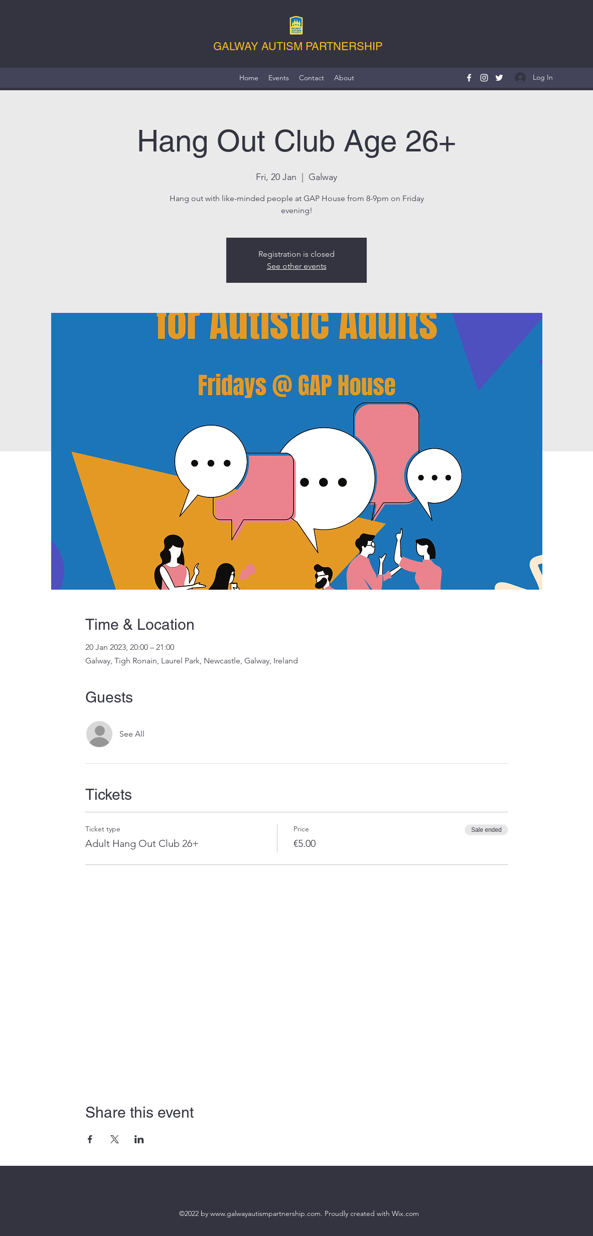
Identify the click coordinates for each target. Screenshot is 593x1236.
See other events (297, 266)
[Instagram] (484, 78)
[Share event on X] (114, 1139)
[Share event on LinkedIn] (139, 1139)
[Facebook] (469, 78)
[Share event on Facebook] (90, 1139)
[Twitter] (499, 78)
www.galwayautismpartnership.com (265, 1213)
